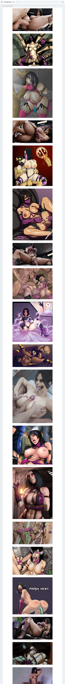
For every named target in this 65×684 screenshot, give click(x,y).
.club (9, 1)
